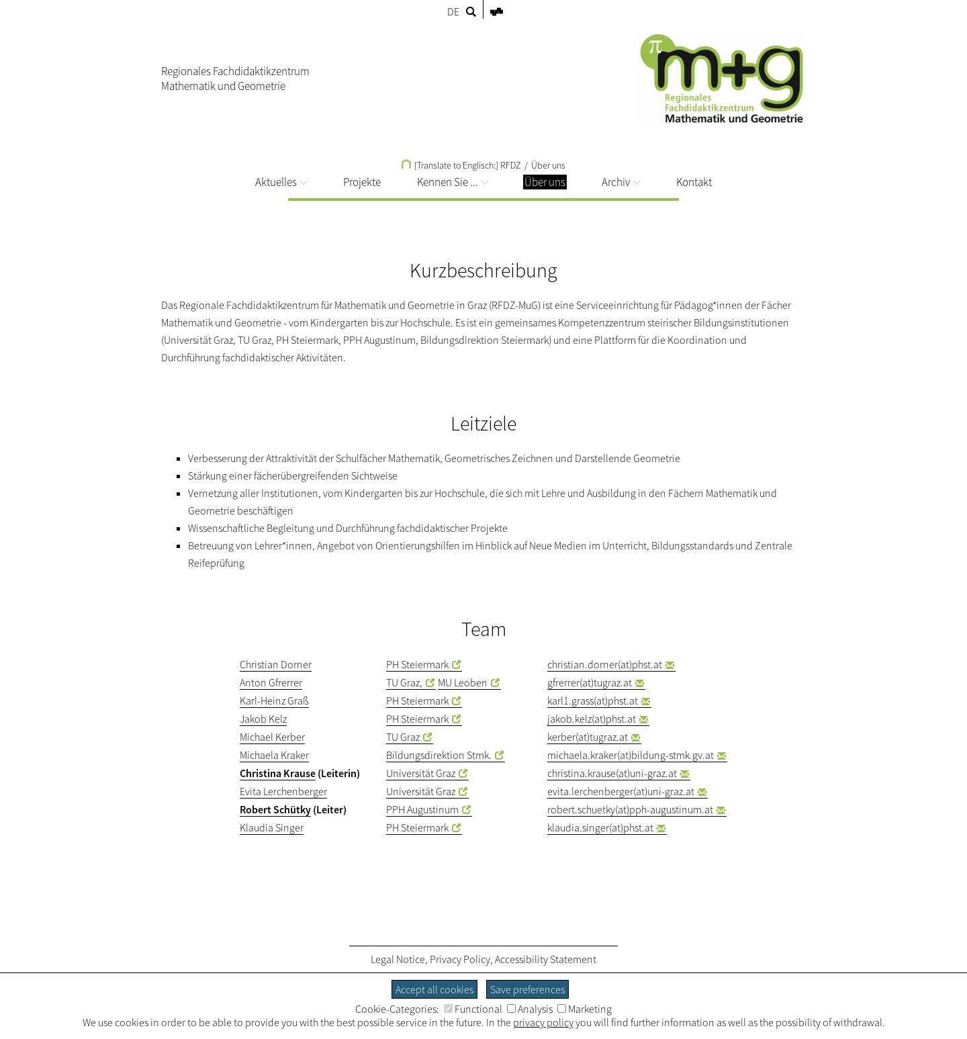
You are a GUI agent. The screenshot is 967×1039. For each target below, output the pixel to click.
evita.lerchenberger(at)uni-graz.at (620, 791)
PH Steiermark (417, 664)
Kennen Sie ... (452, 182)
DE (453, 11)
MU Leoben (463, 682)
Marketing (584, 1008)
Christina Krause (278, 773)
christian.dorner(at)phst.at (604, 664)
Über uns (548, 165)
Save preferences (527, 989)
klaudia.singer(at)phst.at (600, 827)
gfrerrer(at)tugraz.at (589, 682)
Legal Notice (398, 959)
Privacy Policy (460, 959)
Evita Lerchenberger (283, 791)
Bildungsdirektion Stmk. (439, 755)
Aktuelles (281, 182)
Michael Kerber (272, 736)
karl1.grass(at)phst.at (592, 700)
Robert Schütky (275, 809)
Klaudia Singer (272, 827)
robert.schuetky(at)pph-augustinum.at (630, 809)
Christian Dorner (276, 664)
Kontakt (694, 182)
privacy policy (543, 1022)
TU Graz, (404, 682)
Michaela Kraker (274, 755)
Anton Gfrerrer (271, 682)
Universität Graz (420, 773)
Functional (473, 1008)
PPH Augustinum (422, 809)
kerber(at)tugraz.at (587, 736)
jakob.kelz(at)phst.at (591, 718)
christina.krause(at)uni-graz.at (612, 773)
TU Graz (403, 736)
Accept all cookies (434, 989)
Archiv (621, 182)
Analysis (530, 1008)
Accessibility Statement (545, 959)
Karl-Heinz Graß (274, 700)
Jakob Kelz (263, 718)
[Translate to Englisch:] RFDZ (461, 165)
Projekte (362, 182)
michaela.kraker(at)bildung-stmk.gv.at (630, 755)
